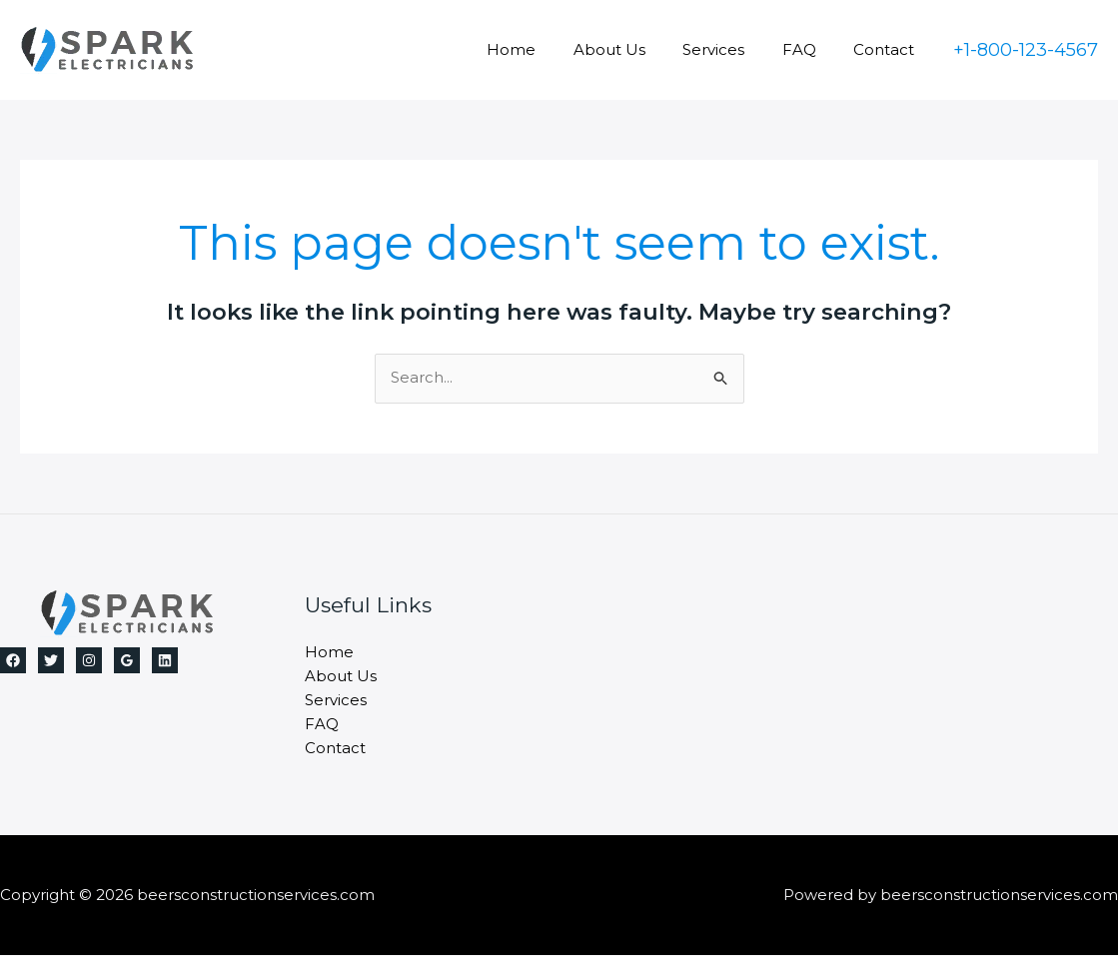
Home (545, 49)
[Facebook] (13, 660)
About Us (635, 49)
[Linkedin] (165, 660)
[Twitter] (51, 660)
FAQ (810, 49)
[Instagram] (89, 660)
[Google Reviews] (127, 660)
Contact (887, 49)
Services (732, 49)
